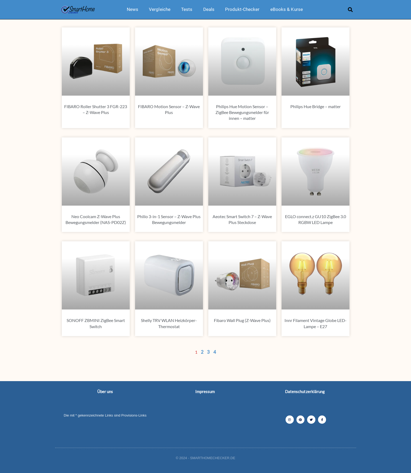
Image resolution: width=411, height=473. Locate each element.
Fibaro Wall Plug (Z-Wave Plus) (242, 320)
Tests (187, 9)
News (132, 9)
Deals (209, 9)
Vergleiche (159, 9)
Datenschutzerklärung (305, 391)
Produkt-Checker (242, 9)
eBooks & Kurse (286, 9)
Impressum (205, 391)
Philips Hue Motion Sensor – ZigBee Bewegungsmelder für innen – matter (242, 112)
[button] (350, 9)
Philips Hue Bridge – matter (315, 106)
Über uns (105, 391)
